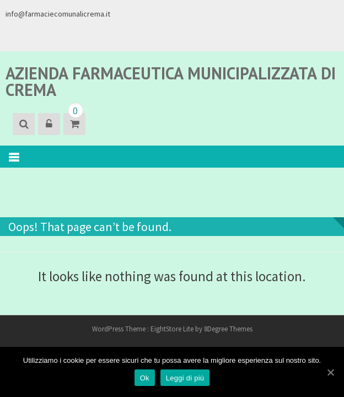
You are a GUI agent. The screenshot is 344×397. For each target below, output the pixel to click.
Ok (144, 378)
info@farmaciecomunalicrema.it (58, 14)
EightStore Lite (172, 329)
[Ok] (330, 372)
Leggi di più (185, 378)
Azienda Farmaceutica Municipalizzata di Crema (171, 81)
